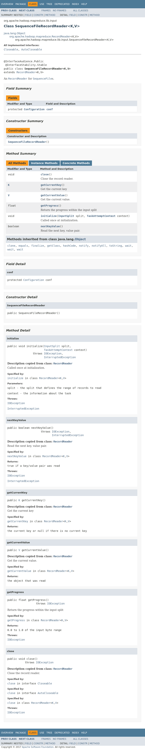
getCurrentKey (51, 184)
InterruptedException (60, 357)
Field (28, 15)
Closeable (11, 49)
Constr (38, 15)
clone (11, 245)
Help (84, 4)
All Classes (80, 10)
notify (84, 245)
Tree (49, 4)
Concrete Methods (76, 163)
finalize (37, 245)
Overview (7, 4)
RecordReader (25, 72)
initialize (49, 215)
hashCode (69, 245)
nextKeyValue (50, 226)
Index (75, 4)
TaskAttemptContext (101, 215)
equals (23, 245)
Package (20, 4)
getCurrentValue (53, 195)
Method (50, 15)
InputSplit (66, 215)
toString (115, 245)
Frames (46, 10)
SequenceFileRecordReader (27, 141)
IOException (53, 353)
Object (80, 239)
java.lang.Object (14, 33)
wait (128, 245)
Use (42, 4)
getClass (53, 245)
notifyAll (99, 245)
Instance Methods (44, 163)
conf (49, 109)
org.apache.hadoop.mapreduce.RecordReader (39, 36)
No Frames (59, 10)
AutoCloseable (31, 49)
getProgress (49, 205)
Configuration (34, 109)
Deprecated (62, 4)
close (45, 174)
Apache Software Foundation (37, 747)
